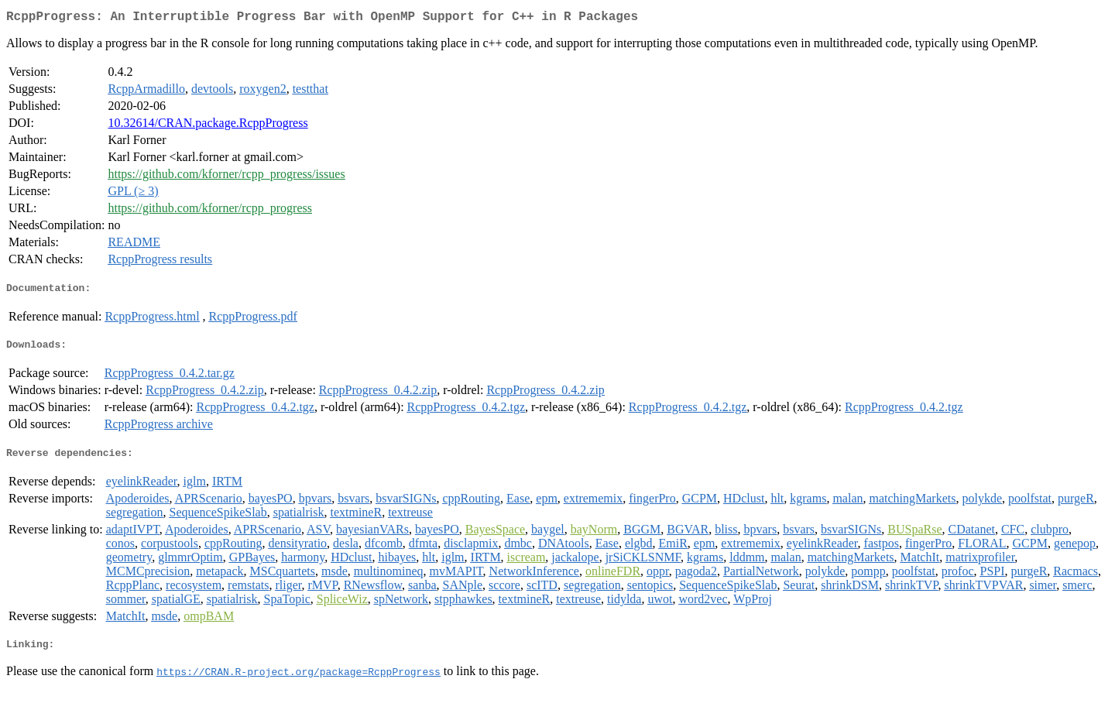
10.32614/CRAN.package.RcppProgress (207, 125)
